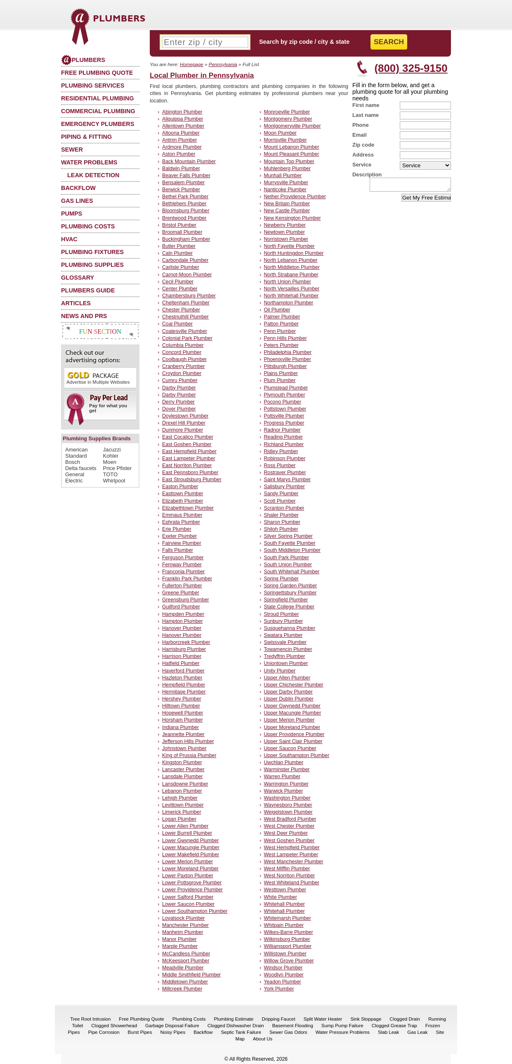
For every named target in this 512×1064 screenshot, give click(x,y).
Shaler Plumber (281, 515)
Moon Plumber (280, 133)
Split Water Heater (323, 1018)
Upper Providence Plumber (294, 734)
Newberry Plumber (285, 225)
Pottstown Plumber (285, 409)
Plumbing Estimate (233, 1018)
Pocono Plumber (282, 402)
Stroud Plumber (281, 614)
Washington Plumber (287, 798)
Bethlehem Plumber (184, 204)
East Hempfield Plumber (189, 451)
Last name (365, 115)
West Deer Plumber (286, 833)
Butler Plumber (179, 246)
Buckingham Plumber (186, 239)
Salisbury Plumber (284, 486)
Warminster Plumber (287, 769)
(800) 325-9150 (410, 68)
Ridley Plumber (281, 451)
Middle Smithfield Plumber (191, 975)
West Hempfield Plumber (292, 847)
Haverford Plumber (183, 671)
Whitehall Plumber (284, 904)
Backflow (78, 188)
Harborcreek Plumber (186, 642)
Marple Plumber (180, 946)
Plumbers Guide (88, 290)
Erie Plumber (176, 529)
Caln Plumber (177, 253)
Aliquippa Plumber (182, 119)
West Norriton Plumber (289, 876)
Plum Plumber (280, 380)
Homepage (191, 64)
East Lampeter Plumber (188, 458)
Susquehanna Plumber (289, 628)
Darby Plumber (179, 388)
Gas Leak (417, 1032)
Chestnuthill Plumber (185, 317)
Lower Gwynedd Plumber (190, 840)
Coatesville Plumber (184, 331)
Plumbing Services (92, 85)
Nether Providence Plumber (295, 197)
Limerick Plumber (181, 812)
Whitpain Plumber (284, 925)
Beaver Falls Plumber (186, 175)
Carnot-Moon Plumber (187, 275)
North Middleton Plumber (292, 267)
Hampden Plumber (183, 614)
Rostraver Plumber (285, 472)
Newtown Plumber (284, 232)
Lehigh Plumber (180, 798)
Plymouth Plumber (284, 395)
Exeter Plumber (179, 536)
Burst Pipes (140, 1032)
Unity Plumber (280, 671)
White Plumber (280, 897)
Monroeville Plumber (287, 112)
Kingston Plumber (182, 762)
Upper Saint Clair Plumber (293, 741)
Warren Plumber (282, 776)
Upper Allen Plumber (287, 678)
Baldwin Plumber (181, 168)
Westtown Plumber (285, 890)
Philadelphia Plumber (288, 352)
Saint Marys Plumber (287, 479)
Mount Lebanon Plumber (291, 147)
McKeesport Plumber (185, 961)
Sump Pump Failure (342, 1025)
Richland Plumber (284, 444)
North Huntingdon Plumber (294, 253)
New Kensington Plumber (292, 218)
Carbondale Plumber (185, 260)
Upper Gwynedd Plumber (292, 706)
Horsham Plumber (182, 720)
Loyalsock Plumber (183, 918)
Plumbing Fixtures (92, 252)
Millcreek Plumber (182, 989)
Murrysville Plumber (286, 182)
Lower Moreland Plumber (190, 869)
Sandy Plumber (281, 493)
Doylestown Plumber (185, 416)
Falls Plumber (177, 550)
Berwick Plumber (181, 189)
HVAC (69, 239)
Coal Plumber (177, 324)
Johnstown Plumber (184, 748)
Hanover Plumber (181, 628)
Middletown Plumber (185, 982)
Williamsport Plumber (288, 946)
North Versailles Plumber (292, 289)
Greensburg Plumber (185, 600)
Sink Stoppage (365, 1018)
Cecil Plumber (177, 282)
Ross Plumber (280, 465)
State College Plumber (289, 607)
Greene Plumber (180, 593)
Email (359, 135)
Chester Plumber (181, 310)
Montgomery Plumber (288, 119)
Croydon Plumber (181, 373)
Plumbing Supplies (92, 264)
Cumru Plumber (180, 380)
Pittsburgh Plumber (285, 366)
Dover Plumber (179, 409)
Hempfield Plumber (183, 685)
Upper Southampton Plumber (296, 755)
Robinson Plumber (285, 458)
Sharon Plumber (282, 522)
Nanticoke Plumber (285, 189)
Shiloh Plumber (281, 529)
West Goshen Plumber (289, 840)
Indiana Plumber (180, 727)
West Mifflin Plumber (287, 869)
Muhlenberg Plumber (287, 168)
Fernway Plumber (182, 565)
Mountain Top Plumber (289, 161)
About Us (262, 1038)
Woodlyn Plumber (284, 975)
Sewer (72, 149)
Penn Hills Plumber (285, 338)
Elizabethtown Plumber (188, 508)
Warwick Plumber (283, 791)
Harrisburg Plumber (184, 649)
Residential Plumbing (97, 98)
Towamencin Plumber (288, 649)
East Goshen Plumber (187, 444)
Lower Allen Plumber (185, 826)
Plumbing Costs (88, 226)
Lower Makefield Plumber (190, 854)
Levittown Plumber (183, 805)
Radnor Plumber (282, 430)
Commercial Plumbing (98, 111)
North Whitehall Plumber (291, 296)
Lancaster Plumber (183, 769)
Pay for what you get (97, 406)
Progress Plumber (284, 423)
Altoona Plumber (180, 133)
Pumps (71, 213)
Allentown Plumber (183, 126)
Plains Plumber (281, 373)
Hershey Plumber (181, 699)
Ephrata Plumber (181, 522)
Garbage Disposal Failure (172, 1025)
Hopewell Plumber (182, 713)
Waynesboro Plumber (288, 805)
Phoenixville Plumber (287, 359)
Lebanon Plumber (182, 791)
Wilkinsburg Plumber (287, 939)
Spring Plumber (281, 579)
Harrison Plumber (181, 656)
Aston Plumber (178, 154)
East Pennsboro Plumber (190, 472)
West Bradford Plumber (290, 819)
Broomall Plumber (182, 232)
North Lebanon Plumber (291, 260)
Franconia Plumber (183, 572)
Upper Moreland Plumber (292, 727)
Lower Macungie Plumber (190, 847)
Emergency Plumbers (97, 124)
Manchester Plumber (185, 925)
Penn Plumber (280, 331)
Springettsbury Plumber (290, 593)
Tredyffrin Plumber (284, 656)
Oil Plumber (277, 310)
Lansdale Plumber (182, 776)
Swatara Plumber (283, 635)
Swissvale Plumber (285, 642)
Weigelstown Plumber (288, 812)
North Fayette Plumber (289, 246)
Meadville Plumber (183, 968)
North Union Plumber (287, 282)
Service (361, 165)
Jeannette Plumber (183, 734)
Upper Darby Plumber (288, 692)
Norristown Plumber (286, 239)
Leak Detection (93, 175)
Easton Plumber (180, 486)
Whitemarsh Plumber (287, 918)
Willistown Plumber (285, 954)
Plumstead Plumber (286, 388)
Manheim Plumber (182, 932)
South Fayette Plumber (290, 543)
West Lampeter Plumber (291, 854)
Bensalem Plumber (183, 182)
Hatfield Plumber (180, 663)
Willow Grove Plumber (289, 961)
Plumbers (83, 60)
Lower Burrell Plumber (187, 833)
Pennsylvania (223, 64)
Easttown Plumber (182, 493)
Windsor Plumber (283, 968)
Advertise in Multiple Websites (98, 378)
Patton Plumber (281, 324)
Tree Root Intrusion (90, 1018)
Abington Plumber (182, 112)
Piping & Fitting (86, 136)
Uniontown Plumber (286, 663)
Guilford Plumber (181, 607)
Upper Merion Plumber (289, 720)
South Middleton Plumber (292, 550)
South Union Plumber (288, 565)
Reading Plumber (283, 437)
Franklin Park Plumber (187, 579)
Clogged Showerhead (114, 1025)
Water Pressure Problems (343, 1032)
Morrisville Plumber (285, 140)
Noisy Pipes (172, 1032)
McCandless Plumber (186, 954)
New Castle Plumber (287, 211)
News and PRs (84, 316)
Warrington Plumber (286, 784)
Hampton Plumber (182, 621)
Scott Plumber (280, 501)
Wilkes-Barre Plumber (288, 932)
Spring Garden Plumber (290, 586)
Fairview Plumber (181, 543)
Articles (76, 303)
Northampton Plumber (289, 303)
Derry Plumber (178, 402)
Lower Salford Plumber (187, 897)
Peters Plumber (281, 345)
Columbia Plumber (183, 345)
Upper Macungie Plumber (292, 713)
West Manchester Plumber (293, 861)
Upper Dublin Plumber (289, 699)
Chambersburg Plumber (189, 296)
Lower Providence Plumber (192, 890)
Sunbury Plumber (283, 621)
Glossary (77, 277)
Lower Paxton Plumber (187, 876)
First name (366, 105)
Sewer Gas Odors (288, 1032)
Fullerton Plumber (182, 586)
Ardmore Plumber (182, 147)
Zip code (363, 145)
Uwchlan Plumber (284, 762)
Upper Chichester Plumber (293, 685)
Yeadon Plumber (282, 982)
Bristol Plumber (179, 225)
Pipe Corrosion (103, 1032)
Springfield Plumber (286, 600)
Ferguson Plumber (183, 557)
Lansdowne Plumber (185, 784)
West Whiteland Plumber (291, 883)
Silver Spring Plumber (288, 536)
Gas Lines (77, 200)
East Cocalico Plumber (187, 437)
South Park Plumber (286, 557)
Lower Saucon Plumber (188, 904)
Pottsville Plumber (284, 416)
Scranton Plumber (284, 508)
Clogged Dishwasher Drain (236, 1025)
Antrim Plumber (179, 140)
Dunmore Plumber (182, 430)
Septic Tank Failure (241, 1032)
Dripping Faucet (278, 1018)
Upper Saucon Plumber (290, 748)
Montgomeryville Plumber (292, 126)
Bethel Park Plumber (185, 197)
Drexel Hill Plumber (183, 423)
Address (363, 155)
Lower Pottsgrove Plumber (192, 883)
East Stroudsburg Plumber (192, 479)
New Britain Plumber (287, 204)
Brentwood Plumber (184, 218)
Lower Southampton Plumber (194, 911)
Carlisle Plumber (180, 267)
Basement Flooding (292, 1025)
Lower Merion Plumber (187, 861)
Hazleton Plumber (182, 678)
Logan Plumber (179, 819)
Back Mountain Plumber (189, 161)
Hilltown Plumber (181, 706)
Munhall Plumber (283, 175)
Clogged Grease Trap (394, 1025)
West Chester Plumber (289, 826)
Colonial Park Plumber (187, 338)
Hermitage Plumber (183, 692)
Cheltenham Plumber (186, 303)
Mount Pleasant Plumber (291, 154)
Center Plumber (180, 289)
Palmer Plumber (282, 317)
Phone (360, 125)
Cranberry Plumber (183, 366)
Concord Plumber (181, 352)
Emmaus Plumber (182, 515)
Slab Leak (388, 1032)
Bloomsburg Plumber (185, 211)
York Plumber (279, 989)
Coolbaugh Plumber (184, 359)
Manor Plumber (179, 939)
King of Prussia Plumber (189, 755)
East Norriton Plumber (187, 465)
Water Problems (89, 162)
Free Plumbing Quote (97, 72)
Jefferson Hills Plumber (188, 741)
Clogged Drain (404, 1018)
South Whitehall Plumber (292, 572)
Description (367, 174)
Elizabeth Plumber (182, 501)
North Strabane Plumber (291, 275)
